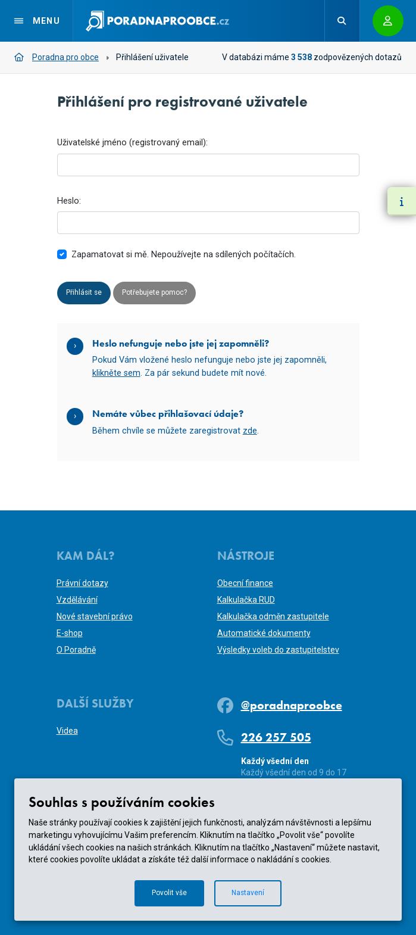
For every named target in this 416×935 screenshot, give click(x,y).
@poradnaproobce (291, 705)
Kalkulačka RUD (246, 599)
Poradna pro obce (56, 57)
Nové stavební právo (95, 616)
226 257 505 (276, 737)
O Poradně (76, 649)
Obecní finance (245, 583)
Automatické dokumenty (264, 633)
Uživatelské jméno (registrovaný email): (132, 143)
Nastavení (251, 892)
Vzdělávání (77, 599)
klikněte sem (116, 375)
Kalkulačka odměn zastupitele (273, 616)
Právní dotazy (82, 583)
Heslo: (69, 201)
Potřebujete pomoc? (165, 293)
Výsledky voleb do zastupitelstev (278, 649)
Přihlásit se (86, 293)
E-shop (70, 633)
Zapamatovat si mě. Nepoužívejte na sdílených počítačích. (183, 255)
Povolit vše (166, 892)
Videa (67, 730)
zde (250, 433)
